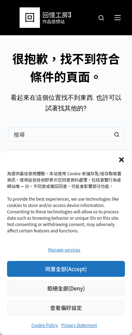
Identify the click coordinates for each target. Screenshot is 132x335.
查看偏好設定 (66, 307)
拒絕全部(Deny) (66, 288)
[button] (121, 159)
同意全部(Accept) (66, 269)
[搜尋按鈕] (117, 134)
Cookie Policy (44, 325)
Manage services (64, 249)
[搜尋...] (59, 134)
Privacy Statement (79, 325)
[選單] (117, 17)
